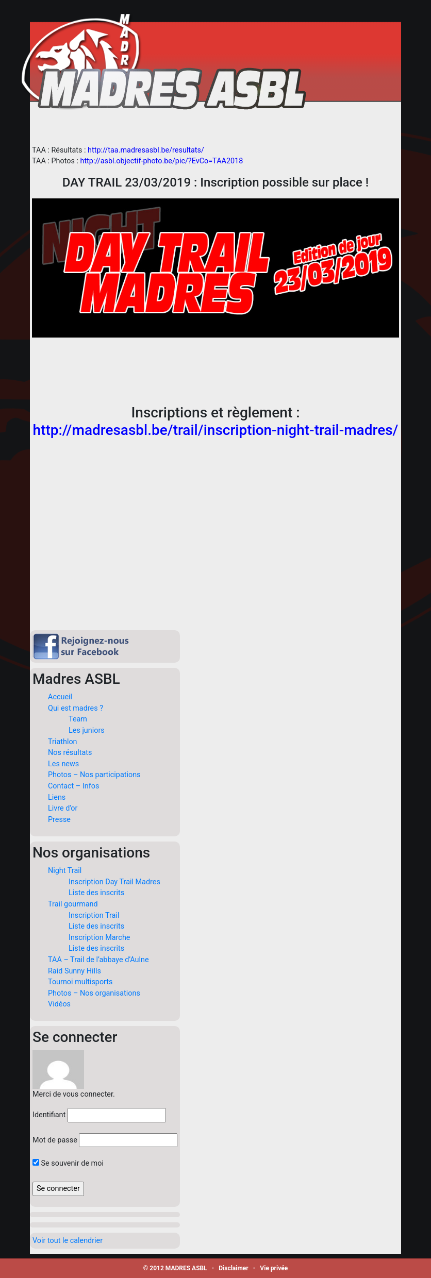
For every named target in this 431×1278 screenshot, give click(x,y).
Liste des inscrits (96, 892)
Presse (59, 819)
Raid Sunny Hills (74, 971)
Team (78, 719)
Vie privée (274, 1268)
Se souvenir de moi (68, 1163)
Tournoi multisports (80, 982)
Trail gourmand (73, 904)
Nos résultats (70, 752)
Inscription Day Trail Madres (114, 882)
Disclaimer (233, 1268)
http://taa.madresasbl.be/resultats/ (146, 150)
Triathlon (62, 741)
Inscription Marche (99, 937)
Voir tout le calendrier (67, 1240)
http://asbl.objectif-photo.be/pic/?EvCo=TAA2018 (161, 161)
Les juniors (87, 730)
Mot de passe (54, 1140)
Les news (63, 764)
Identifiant (48, 1115)
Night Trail (64, 870)
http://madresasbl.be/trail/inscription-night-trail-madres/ (216, 430)
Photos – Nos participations (94, 774)
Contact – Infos (73, 786)
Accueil (60, 697)
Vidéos (59, 1004)
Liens (56, 797)
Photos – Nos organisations (94, 993)
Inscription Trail (94, 915)
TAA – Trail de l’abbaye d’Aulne (98, 959)
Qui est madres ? (75, 708)
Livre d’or (62, 808)
